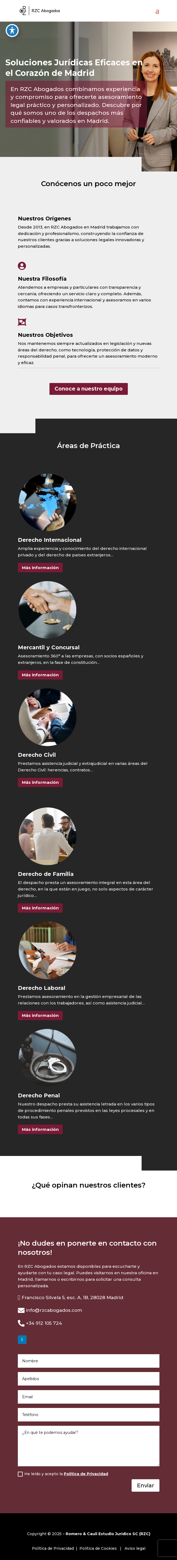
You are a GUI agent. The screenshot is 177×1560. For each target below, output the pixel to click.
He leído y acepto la (63, 1474)
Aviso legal (135, 1548)
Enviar (145, 1485)
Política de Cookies (98, 1548)
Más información (40, 567)
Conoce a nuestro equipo (89, 389)
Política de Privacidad (86, 1473)
